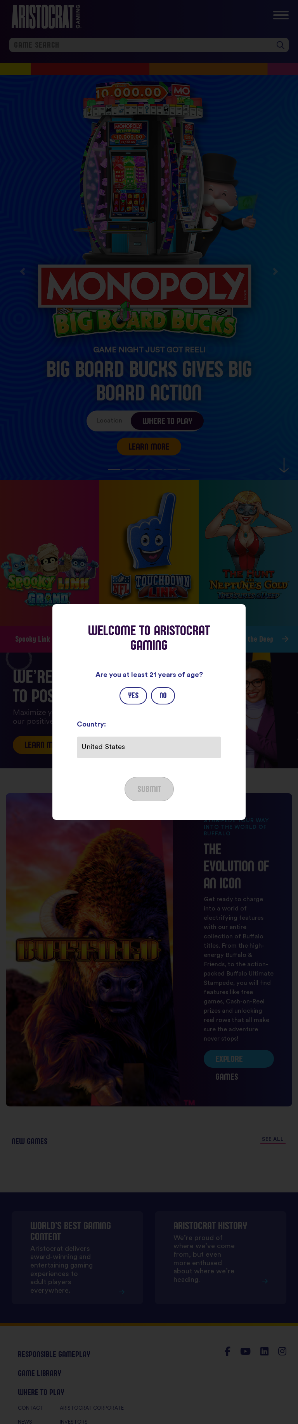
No (162, 695)
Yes (133, 695)
